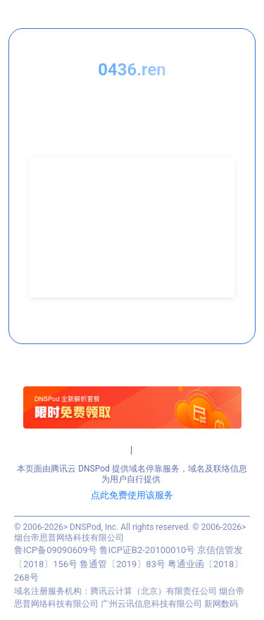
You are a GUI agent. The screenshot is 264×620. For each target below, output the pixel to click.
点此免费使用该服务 (132, 495)
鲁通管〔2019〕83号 (122, 564)
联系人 (55, 202)
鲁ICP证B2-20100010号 (147, 550)
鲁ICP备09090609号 (55, 550)
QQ (49, 238)
